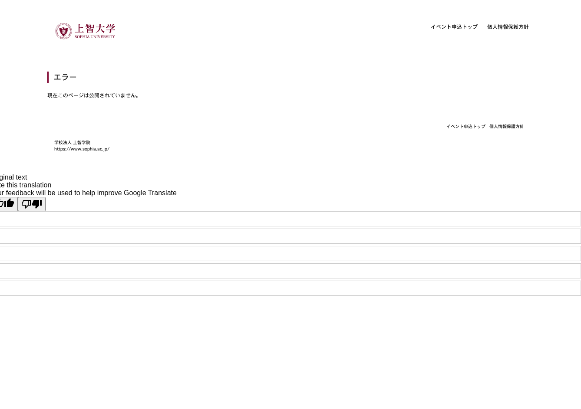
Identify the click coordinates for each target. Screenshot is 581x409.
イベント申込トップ (454, 26)
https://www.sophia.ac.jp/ (81, 149)
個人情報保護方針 (508, 26)
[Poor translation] (32, 204)
